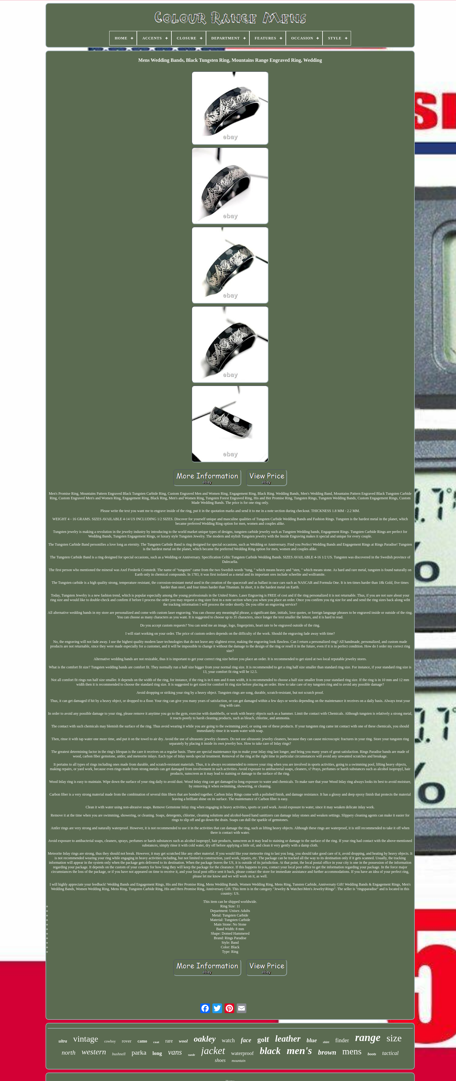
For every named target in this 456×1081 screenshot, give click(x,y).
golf (263, 1039)
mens (351, 1051)
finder (342, 1040)
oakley (205, 1038)
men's (299, 1050)
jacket (213, 1050)
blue (312, 1040)
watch (228, 1040)
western (94, 1051)
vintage (85, 1038)
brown (327, 1052)
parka (139, 1052)
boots (372, 1054)
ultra (63, 1041)
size (394, 1038)
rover (127, 1041)
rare (169, 1040)
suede (191, 1054)
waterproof (242, 1053)
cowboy (110, 1041)
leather (288, 1038)
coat (156, 1042)
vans (175, 1052)
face (246, 1040)
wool (183, 1041)
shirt (326, 1042)
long (157, 1053)
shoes (220, 1060)
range (367, 1037)
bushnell (119, 1054)
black (270, 1051)
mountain (238, 1061)
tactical (390, 1053)
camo (142, 1041)
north (69, 1052)
